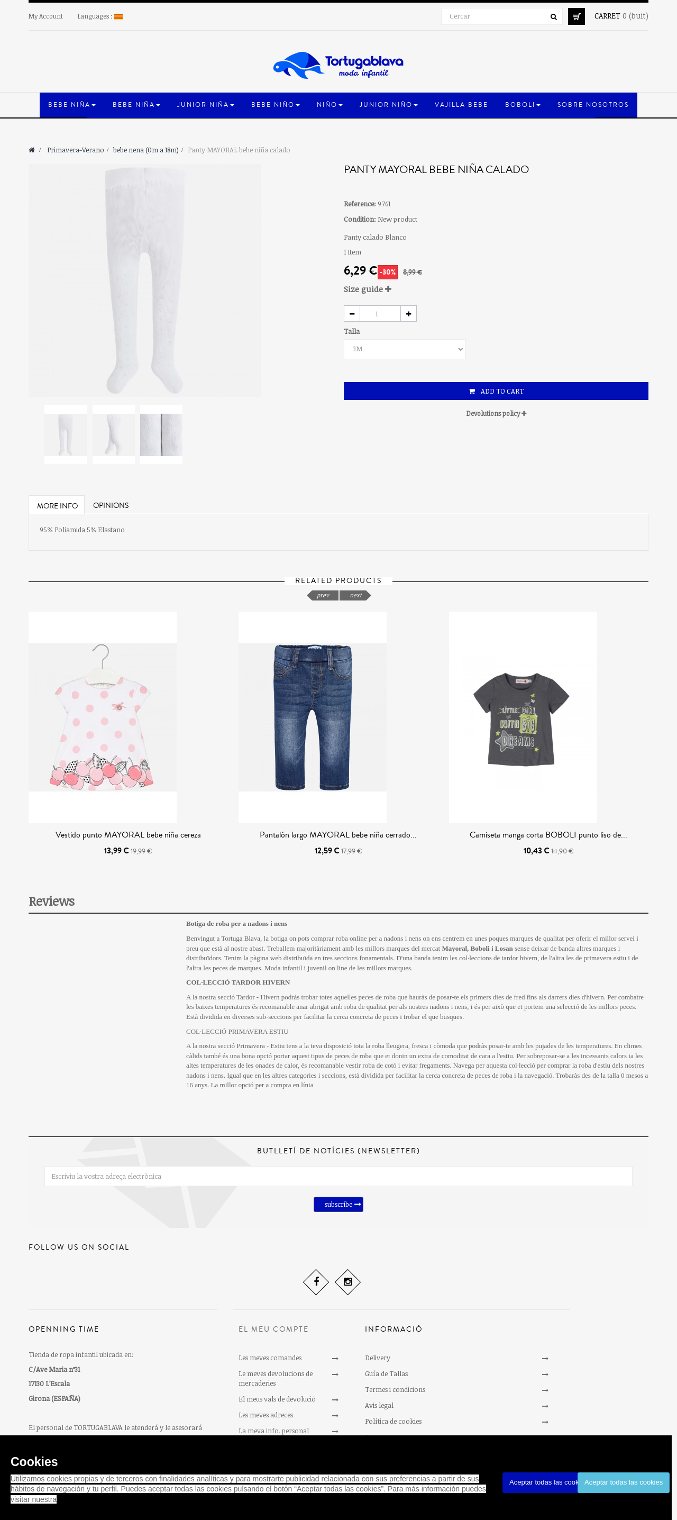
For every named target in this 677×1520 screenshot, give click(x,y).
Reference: (360, 203)
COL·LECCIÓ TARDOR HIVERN (238, 982)
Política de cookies (393, 1421)
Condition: (360, 219)
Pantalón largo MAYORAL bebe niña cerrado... (338, 835)
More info (57, 506)
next (356, 595)
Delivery (377, 1357)
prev (323, 595)
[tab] (496, 289)
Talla (352, 331)
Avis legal (379, 1405)
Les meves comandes (270, 1357)
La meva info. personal (274, 1430)
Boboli (480, 948)
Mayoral (454, 948)
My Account (46, 16)
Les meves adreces (266, 1414)
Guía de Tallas (386, 1373)
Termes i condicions (395, 1389)
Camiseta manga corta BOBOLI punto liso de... (548, 835)
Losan (504, 948)
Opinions (111, 505)
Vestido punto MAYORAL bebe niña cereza (128, 835)
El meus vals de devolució (277, 1399)
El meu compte (274, 1329)
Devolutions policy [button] (496, 413)
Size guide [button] (367, 289)
